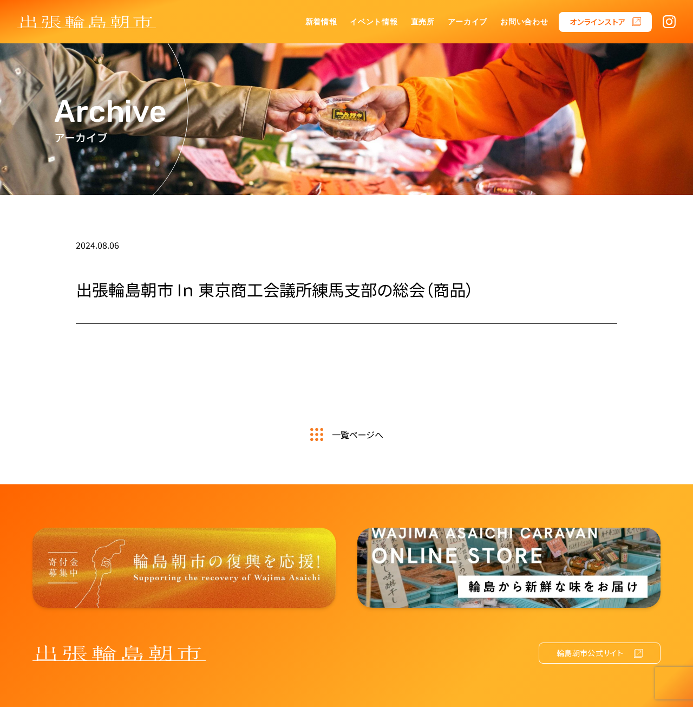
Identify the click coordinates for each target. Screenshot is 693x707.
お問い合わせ (524, 22)
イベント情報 (373, 22)
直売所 (423, 22)
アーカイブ (468, 22)
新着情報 (321, 22)
